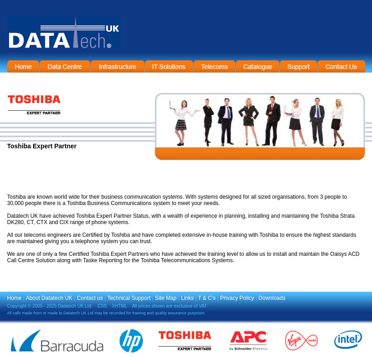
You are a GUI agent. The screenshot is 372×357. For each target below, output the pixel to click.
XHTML (119, 305)
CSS (102, 305)
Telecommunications (214, 66)
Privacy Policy (237, 298)
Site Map (165, 298)
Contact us (90, 298)
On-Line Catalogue (257, 66)
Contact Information (341, 66)
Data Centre (65, 66)
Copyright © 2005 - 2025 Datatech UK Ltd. (50, 305)
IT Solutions (169, 66)
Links (187, 298)
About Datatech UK (49, 298)
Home (23, 66)
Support (298, 66)
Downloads (271, 298)
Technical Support (128, 298)
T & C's (207, 298)
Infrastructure (117, 66)
